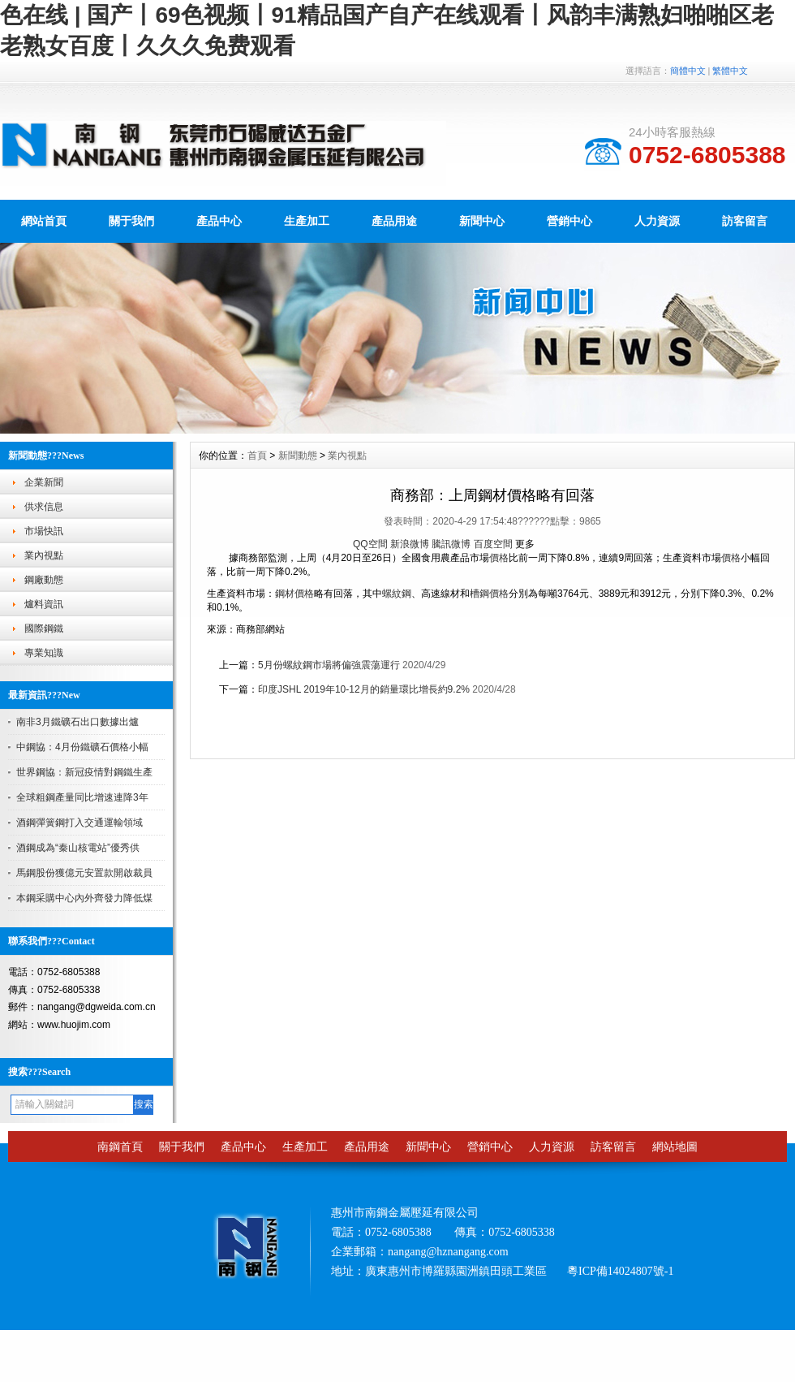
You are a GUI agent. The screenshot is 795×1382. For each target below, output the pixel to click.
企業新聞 (43, 482)
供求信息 (43, 506)
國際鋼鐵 (43, 628)
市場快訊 (43, 531)
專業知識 (43, 653)
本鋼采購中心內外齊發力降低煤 (84, 898)
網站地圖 (675, 1147)
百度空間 (493, 544)
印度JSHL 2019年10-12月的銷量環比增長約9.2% (364, 689)
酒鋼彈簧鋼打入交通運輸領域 (79, 822)
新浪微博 (409, 544)
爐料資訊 (43, 604)
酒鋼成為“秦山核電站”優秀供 (78, 847)
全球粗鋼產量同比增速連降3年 (82, 797)
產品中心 (219, 220)
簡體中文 (688, 71)
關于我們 (131, 220)
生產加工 (306, 220)
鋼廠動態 (43, 579)
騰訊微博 (451, 544)
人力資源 (657, 220)
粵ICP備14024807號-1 (620, 1271)
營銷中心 (569, 220)
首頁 (257, 455)
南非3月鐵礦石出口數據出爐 (77, 722)
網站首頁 (44, 220)
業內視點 (43, 555)
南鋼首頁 (120, 1147)
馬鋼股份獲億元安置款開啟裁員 (84, 873)
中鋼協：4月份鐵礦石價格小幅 (82, 747)
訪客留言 (744, 220)
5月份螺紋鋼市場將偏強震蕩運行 (329, 665)
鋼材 (284, 593)
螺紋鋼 (396, 593)
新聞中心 (482, 220)
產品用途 (394, 220)
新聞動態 (297, 455)
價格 (499, 558)
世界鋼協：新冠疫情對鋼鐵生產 (84, 772)
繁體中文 (730, 71)
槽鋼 (479, 593)
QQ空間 (370, 544)
